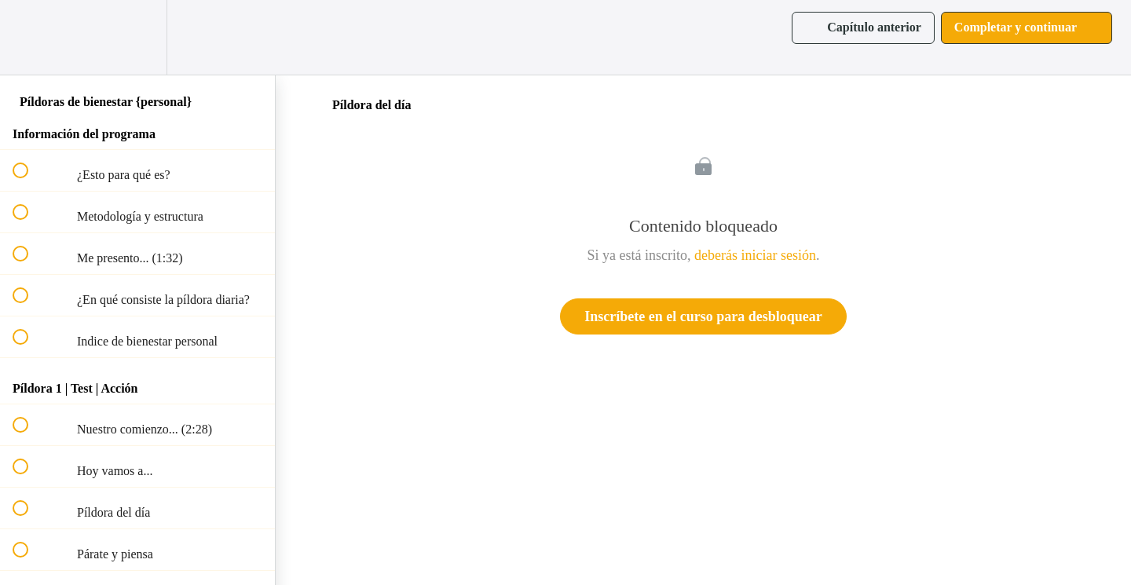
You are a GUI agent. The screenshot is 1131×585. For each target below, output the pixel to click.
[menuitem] (137, 37)
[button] (29, 37)
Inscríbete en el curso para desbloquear (703, 316)
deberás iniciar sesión (755, 255)
